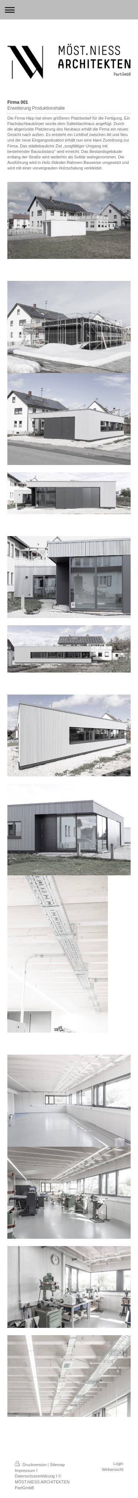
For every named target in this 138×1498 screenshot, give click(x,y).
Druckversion (31, 1464)
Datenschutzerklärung (35, 1476)
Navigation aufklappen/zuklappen (69, 10)
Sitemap (57, 1464)
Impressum (25, 1470)
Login (118, 1463)
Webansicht (112, 1469)
